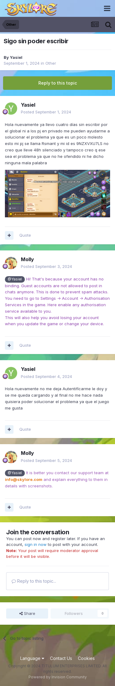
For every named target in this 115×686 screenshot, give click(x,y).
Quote (25, 235)
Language (32, 658)
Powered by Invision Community (58, 677)
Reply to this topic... (34, 581)
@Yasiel (15, 279)
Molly (27, 259)
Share (27, 613)
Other (50, 63)
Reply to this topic (57, 83)
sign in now (36, 544)
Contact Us (61, 658)
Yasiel (16, 57)
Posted (46, 111)
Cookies (86, 658)
